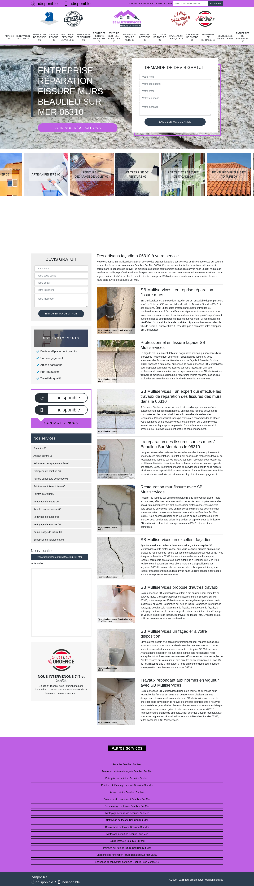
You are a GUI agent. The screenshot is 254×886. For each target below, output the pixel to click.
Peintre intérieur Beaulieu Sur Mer (127, 841)
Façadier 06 (9, 37)
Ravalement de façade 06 (176, 37)
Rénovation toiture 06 (23, 37)
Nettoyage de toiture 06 (159, 37)
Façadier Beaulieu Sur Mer (127, 764)
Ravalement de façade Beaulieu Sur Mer (127, 827)
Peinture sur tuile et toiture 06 (114, 37)
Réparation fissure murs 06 (129, 37)
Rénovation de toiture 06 (39, 37)
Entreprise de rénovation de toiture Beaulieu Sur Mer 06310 (127, 862)
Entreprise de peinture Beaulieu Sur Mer (127, 778)
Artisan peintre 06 (53, 37)
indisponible (44, 3)
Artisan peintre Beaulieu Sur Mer (127, 792)
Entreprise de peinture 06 (84, 37)
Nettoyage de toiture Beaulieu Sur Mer (127, 834)
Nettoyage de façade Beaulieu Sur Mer (127, 820)
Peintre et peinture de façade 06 (99, 37)
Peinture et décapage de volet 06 (67, 37)
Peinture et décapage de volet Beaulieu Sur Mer (127, 785)
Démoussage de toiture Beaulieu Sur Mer (127, 806)
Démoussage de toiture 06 (225, 37)
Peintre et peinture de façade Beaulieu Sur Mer (127, 771)
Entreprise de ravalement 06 (243, 37)
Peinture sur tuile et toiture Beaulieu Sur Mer (127, 847)
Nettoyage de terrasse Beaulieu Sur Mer (127, 813)
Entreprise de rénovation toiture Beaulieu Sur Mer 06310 (127, 854)
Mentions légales (214, 879)
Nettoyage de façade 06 (192, 37)
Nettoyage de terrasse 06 (208, 37)
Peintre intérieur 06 (144, 37)
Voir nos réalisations (77, 128)
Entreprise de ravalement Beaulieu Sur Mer (127, 799)
